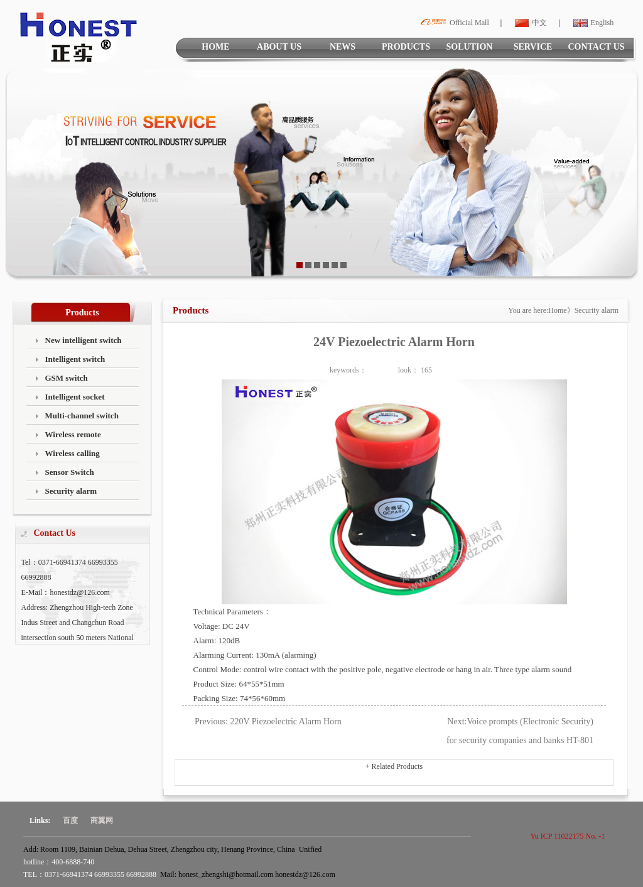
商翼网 (101, 820)
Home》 (561, 310)
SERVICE (533, 47)
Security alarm (71, 491)
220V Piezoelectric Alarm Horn (285, 721)
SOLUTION (469, 47)
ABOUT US (279, 47)
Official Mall (453, 22)
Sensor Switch (69, 472)
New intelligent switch (83, 340)
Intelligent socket (75, 396)
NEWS (342, 47)
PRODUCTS (406, 47)
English (592, 22)
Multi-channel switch (82, 415)
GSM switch (66, 378)
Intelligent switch (75, 359)
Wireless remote (73, 434)
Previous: (211, 721)
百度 (70, 820)
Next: (457, 721)
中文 (529, 22)
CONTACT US (596, 47)
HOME (215, 47)
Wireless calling (72, 453)
